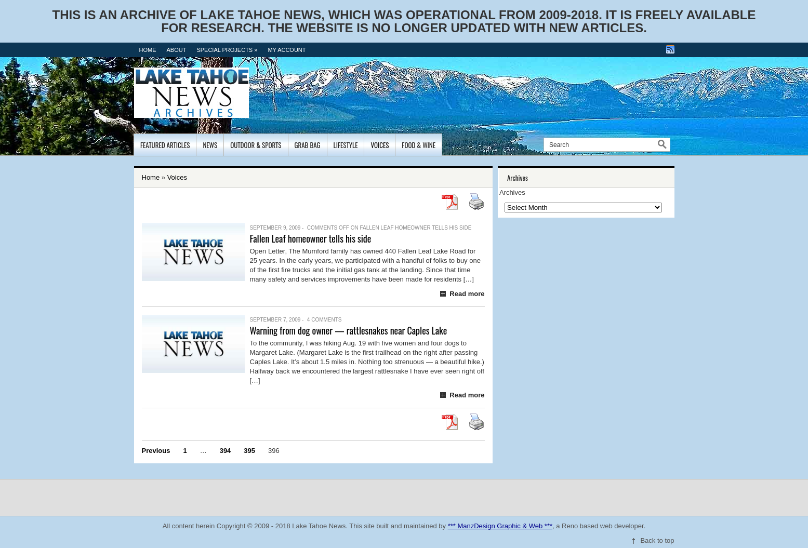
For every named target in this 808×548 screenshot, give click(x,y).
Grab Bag (308, 145)
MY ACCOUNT (287, 50)
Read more (466, 294)
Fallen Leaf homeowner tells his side (311, 238)
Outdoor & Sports (255, 145)
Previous (156, 451)
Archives (512, 192)
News (210, 145)
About (177, 50)
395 (249, 451)
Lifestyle (346, 145)
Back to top (657, 540)
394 (225, 451)
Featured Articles (165, 145)
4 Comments (324, 320)
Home (147, 50)
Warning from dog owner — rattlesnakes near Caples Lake (348, 330)
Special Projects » (226, 50)
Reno (570, 526)
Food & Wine (418, 145)
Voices (379, 145)
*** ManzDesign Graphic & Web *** (500, 526)
